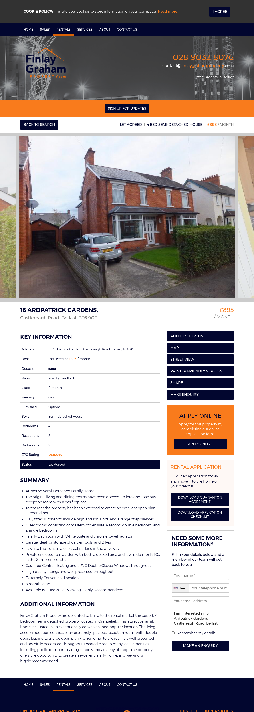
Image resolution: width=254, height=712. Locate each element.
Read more (167, 11)
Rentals (63, 30)
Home (28, 30)
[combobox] (180, 588)
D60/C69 (55, 455)
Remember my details (196, 633)
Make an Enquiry (200, 646)
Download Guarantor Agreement (200, 499)
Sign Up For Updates (127, 108)
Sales (45, 30)
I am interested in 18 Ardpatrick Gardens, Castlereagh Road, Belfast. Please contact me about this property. (200, 618)
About (104, 30)
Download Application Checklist (200, 514)
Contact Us (127, 30)
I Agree (220, 12)
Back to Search (39, 125)
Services (85, 30)
